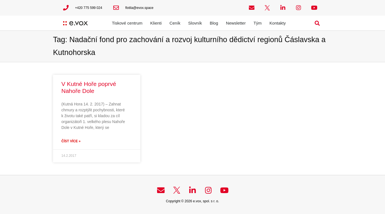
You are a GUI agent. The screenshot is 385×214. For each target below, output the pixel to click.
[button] (317, 23)
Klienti (156, 23)
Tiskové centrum (127, 23)
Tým (258, 23)
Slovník (195, 23)
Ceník (174, 23)
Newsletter (236, 23)
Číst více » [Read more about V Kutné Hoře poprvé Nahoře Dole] (71, 141)
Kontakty (278, 23)
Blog (214, 23)
